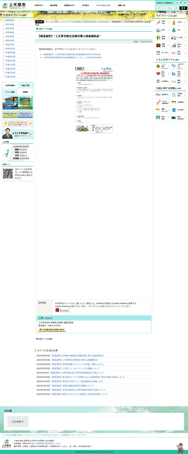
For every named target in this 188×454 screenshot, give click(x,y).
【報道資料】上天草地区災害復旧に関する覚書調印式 (74, 360)
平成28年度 (10, 60)
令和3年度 (9, 40)
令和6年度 (9, 28)
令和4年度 (9, 36)
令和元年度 (10, 48)
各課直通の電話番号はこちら (48, 443)
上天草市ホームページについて (74, 435)
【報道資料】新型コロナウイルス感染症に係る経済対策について (79, 394)
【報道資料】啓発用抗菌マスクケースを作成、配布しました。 (78, 364)
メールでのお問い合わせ (13, 435)
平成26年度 (10, 69)
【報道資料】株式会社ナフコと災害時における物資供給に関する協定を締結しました (88, 377)
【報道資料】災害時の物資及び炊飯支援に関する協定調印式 (77, 355)
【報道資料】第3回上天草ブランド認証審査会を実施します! (77, 381)
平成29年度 (10, 56)
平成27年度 (10, 64)
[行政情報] (76, 22)
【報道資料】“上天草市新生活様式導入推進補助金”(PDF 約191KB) (72, 54)
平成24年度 (10, 77)
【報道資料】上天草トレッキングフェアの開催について (75, 368)
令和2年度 (9, 44)
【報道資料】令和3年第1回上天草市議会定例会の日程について (78, 390)
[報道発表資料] (89, 22)
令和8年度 (9, 20)
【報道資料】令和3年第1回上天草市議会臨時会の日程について (77, 373)
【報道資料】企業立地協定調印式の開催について (72, 385)
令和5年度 (9, 32)
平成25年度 (10, 72)
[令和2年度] (103, 22)
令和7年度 (9, 24)
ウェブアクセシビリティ (49, 435)
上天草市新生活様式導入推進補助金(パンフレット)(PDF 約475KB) (72, 57)
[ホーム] (49, 22)
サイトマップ (31, 435)
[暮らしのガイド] (62, 22)
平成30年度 (10, 52)
